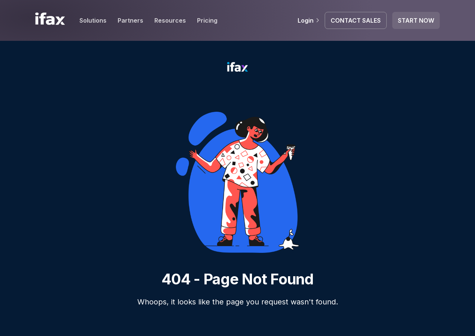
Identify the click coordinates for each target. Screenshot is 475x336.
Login (308, 20)
